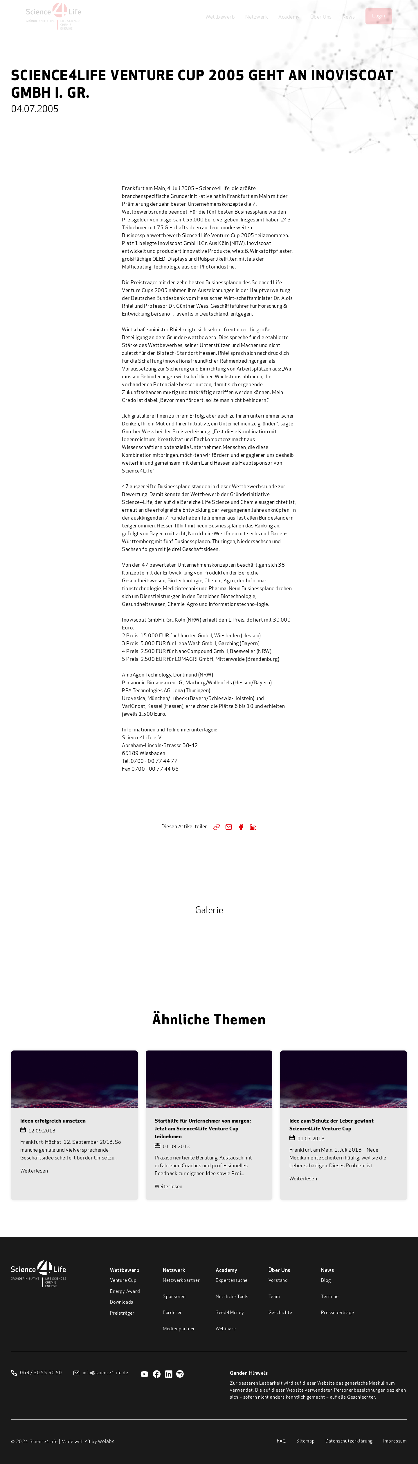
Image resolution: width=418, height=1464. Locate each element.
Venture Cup (123, 1280)
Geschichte (280, 1313)
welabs (106, 1442)
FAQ (281, 1441)
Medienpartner (179, 1329)
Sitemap (305, 1441)
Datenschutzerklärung (349, 1441)
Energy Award (125, 1291)
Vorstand (278, 1280)
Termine (330, 1297)
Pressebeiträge (337, 1313)
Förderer (172, 1313)
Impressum (395, 1441)
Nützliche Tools (232, 1297)
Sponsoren (174, 1297)
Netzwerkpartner (181, 1280)
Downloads (121, 1302)
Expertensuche (232, 1280)
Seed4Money (230, 1313)
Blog (326, 1280)
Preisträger (122, 1313)
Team (274, 1297)
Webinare (226, 1329)
